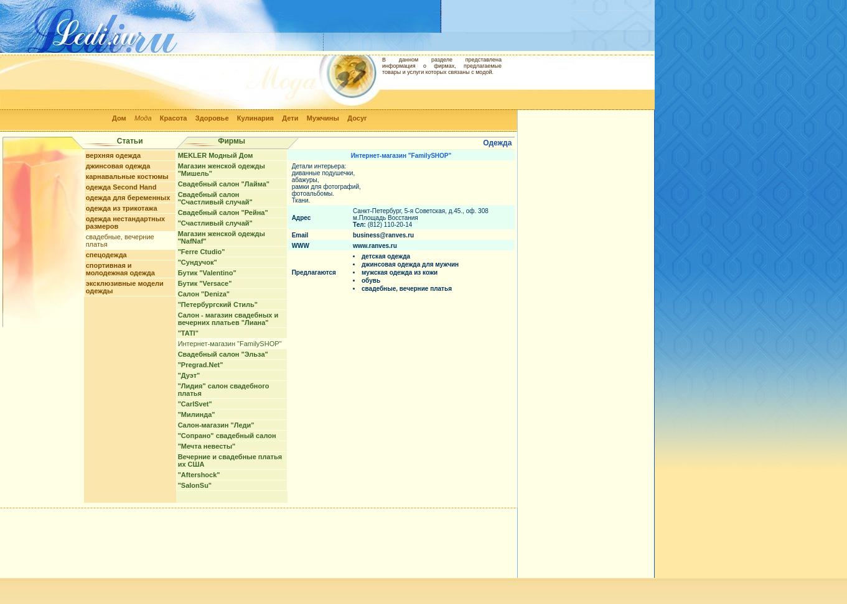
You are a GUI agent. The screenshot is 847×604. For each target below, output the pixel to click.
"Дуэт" (189, 375)
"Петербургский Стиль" (218, 304)
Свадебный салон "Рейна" (223, 212)
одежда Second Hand (121, 187)
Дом (119, 118)
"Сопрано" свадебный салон (227, 435)
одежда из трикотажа (121, 208)
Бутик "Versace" (205, 283)
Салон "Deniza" (204, 294)
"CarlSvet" (195, 404)
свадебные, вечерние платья (407, 288)
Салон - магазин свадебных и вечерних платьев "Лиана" (228, 318)
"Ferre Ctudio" (201, 251)
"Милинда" (196, 414)
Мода (142, 118)
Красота (173, 118)
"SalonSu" (195, 485)
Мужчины (323, 118)
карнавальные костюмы (127, 176)
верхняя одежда (113, 155)
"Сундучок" (197, 262)
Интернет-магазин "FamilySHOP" (230, 343)
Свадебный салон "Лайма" (223, 184)
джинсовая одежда (118, 166)
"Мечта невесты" (207, 446)
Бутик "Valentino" (207, 273)
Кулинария (255, 118)
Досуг (357, 118)
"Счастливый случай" (215, 223)
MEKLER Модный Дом (215, 155)
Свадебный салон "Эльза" (223, 354)
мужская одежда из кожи (400, 272)
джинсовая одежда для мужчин (410, 264)
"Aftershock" (199, 474)
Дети (290, 118)
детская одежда (386, 256)
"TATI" (188, 333)
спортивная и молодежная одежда (120, 269)
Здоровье (212, 118)
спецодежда (106, 255)
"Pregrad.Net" (200, 364)
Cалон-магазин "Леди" (216, 425)
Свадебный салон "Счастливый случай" (215, 198)
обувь (371, 280)
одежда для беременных (128, 197)
